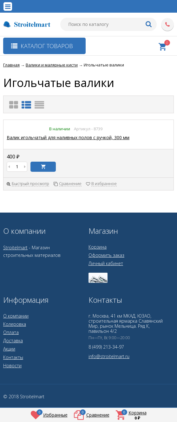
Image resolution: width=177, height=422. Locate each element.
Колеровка (14, 324)
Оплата (11, 332)
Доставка (13, 341)
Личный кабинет (105, 263)
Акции (9, 349)
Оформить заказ (106, 255)
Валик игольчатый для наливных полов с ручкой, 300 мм (68, 137)
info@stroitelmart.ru (108, 356)
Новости (12, 366)
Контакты (13, 357)
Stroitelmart (15, 248)
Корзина (97, 247)
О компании (16, 316)
